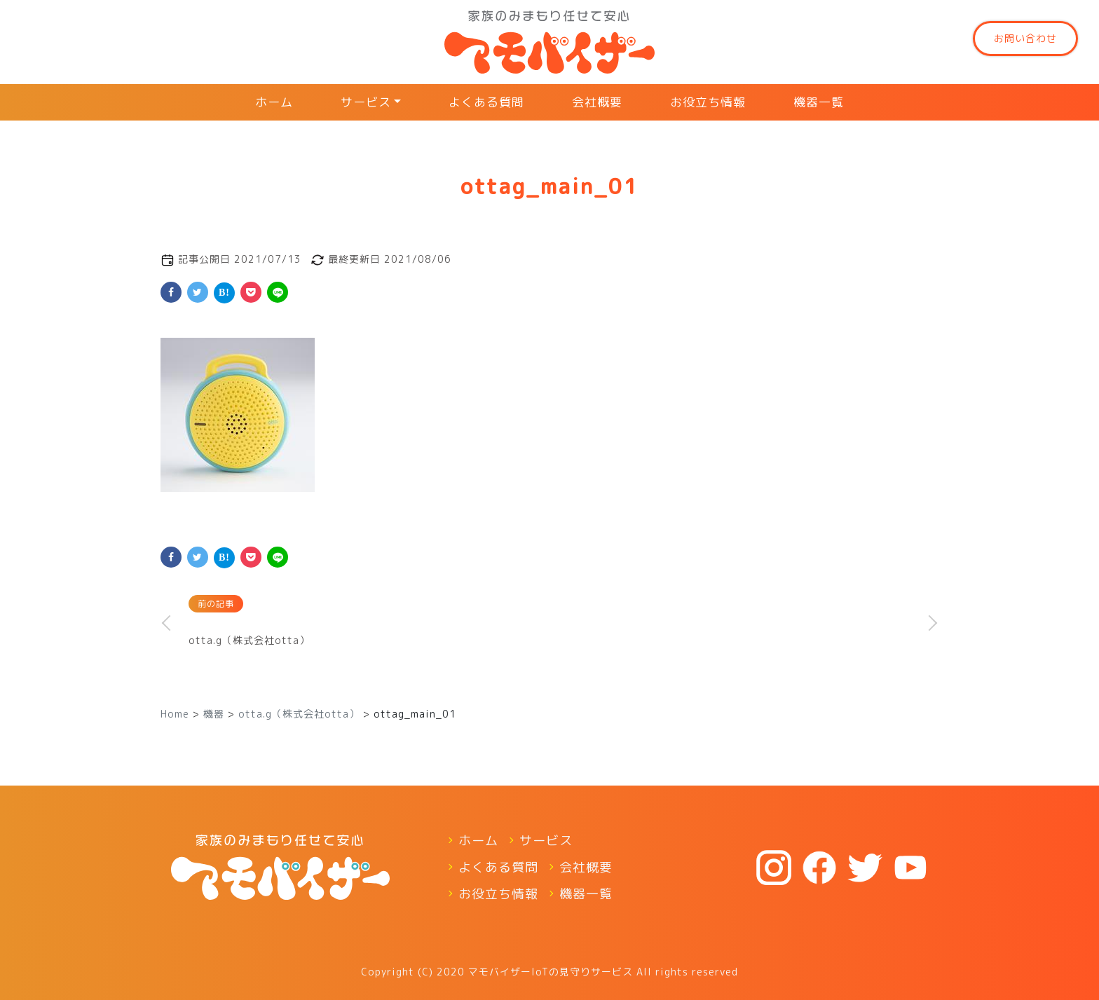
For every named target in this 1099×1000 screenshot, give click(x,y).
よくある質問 (486, 102)
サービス (366, 102)
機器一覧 (818, 102)
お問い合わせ (1025, 38)
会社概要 (597, 102)
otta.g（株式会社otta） (249, 640)
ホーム (274, 102)
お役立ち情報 (708, 102)
